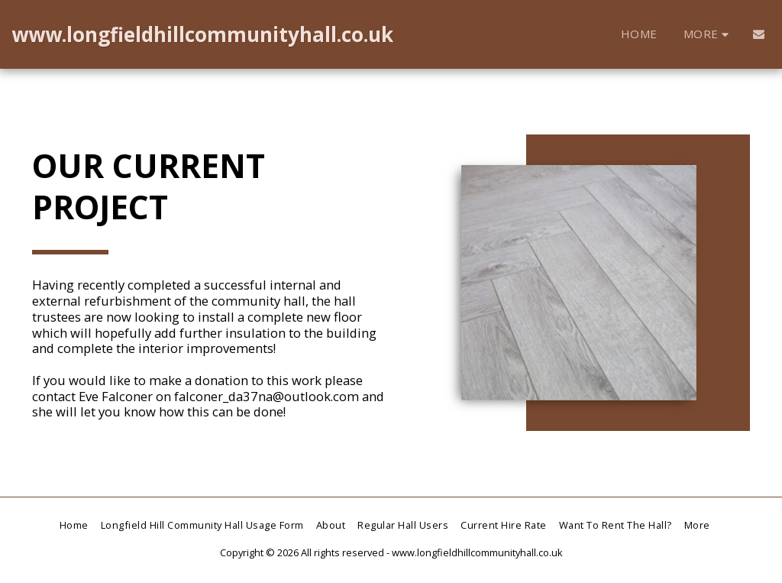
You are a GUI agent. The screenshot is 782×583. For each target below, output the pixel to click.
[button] (759, 34)
